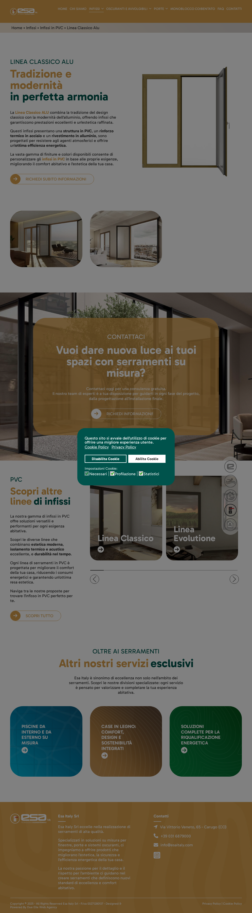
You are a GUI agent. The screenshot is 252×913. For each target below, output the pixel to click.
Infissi (94, 9)
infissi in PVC (53, 159)
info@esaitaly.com (176, 845)
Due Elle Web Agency (42, 907)
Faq (221, 9)
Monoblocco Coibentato (192, 9)
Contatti (234, 9)
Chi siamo (78, 9)
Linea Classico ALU (32, 112)
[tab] (97, 570)
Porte (159, 9)
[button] (94, 579)
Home (62, 9)
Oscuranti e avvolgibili (127, 9)
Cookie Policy (232, 903)
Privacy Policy (211, 903)
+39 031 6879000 (175, 836)
